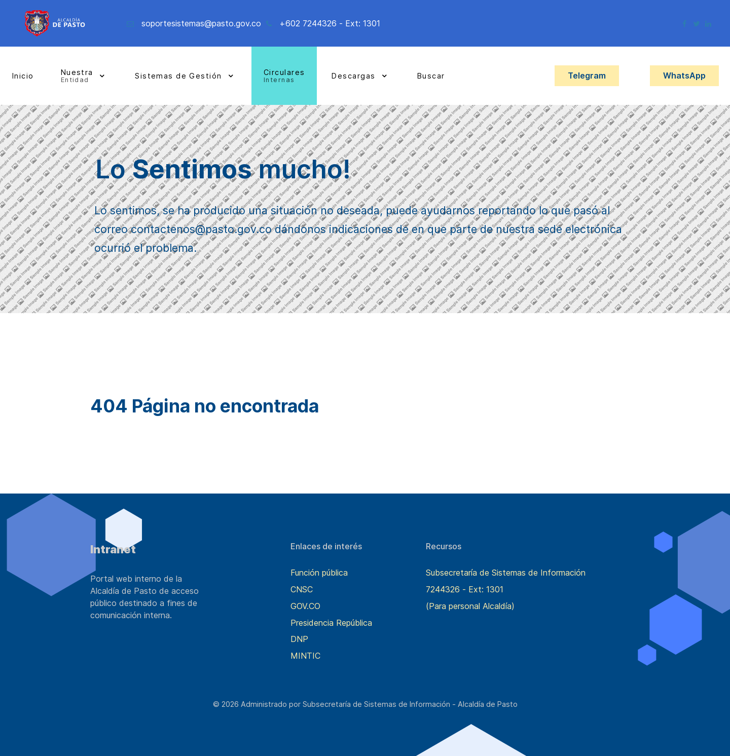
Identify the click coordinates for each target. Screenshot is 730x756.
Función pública (319, 573)
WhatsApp (684, 75)
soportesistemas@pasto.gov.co (201, 23)
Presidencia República (331, 623)
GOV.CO (305, 606)
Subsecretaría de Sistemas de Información (506, 573)
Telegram (587, 75)
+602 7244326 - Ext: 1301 (329, 23)
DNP (299, 639)
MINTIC (305, 656)
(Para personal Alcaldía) (470, 606)
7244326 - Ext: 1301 (464, 589)
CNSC (301, 589)
